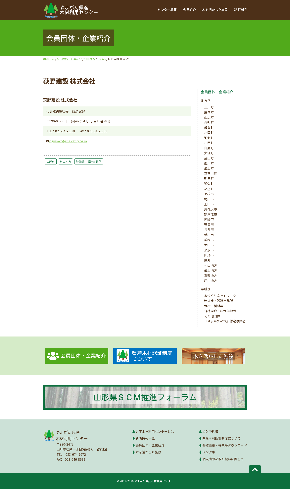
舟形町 (209, 122)
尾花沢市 (210, 209)
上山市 (209, 204)
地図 (102, 449)
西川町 (209, 163)
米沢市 (209, 250)
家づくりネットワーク (220, 295)
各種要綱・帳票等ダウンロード (224, 445)
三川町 (209, 107)
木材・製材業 (213, 305)
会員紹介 (189, 9)
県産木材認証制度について (221, 438)
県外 (207, 260)
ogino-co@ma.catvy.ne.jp (68, 141)
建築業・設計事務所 (88, 161)
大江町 (209, 153)
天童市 (209, 224)
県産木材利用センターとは (155, 431)
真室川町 (210, 173)
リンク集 (208, 452)
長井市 (209, 229)
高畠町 (209, 188)
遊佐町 (209, 183)
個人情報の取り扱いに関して (223, 459)
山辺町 (209, 117)
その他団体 (212, 316)
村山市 (209, 199)
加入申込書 (210, 431)
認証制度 (240, 9)
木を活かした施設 (215, 9)
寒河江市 (210, 214)
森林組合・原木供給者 (220, 310)
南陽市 (209, 219)
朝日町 (209, 178)
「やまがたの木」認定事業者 (225, 321)
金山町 (209, 158)
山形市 (50, 161)
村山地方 (65, 161)
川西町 (209, 142)
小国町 (209, 132)
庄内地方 (210, 280)
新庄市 (209, 234)
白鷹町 (209, 148)
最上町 (209, 168)
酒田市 (209, 244)
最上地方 (210, 270)
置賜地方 (210, 275)
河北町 (209, 137)
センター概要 (167, 9)
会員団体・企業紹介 (217, 91)
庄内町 (209, 112)
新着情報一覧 (145, 438)
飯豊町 (209, 127)
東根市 (209, 193)
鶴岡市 (209, 239)
